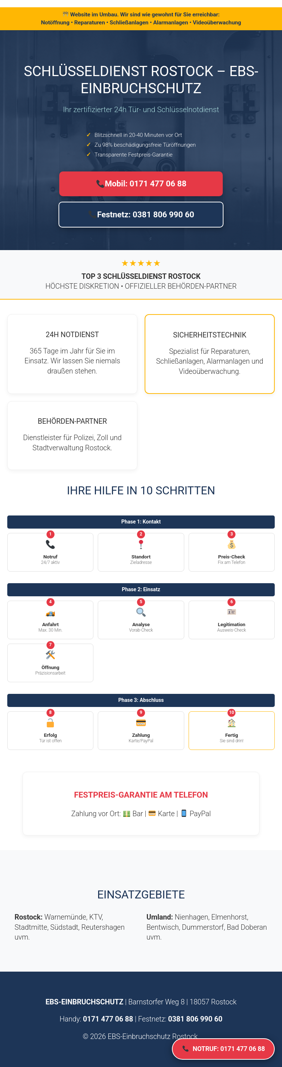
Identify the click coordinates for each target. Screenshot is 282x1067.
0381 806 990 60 (195, 1019)
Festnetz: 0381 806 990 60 (141, 214)
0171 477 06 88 (108, 1019)
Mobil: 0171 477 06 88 (141, 183)
